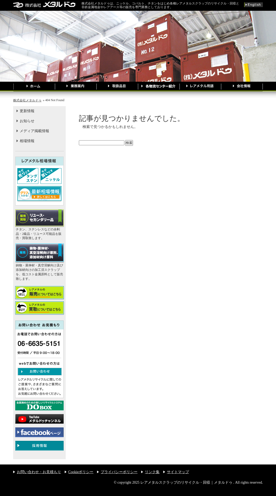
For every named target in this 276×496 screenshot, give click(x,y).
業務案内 (75, 86)
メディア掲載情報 (34, 131)
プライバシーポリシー (119, 472)
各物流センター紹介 (159, 86)
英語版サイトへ (253, 4)
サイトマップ (178, 472)
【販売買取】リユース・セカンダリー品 (39, 218)
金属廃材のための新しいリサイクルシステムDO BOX (39, 405)
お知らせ (27, 121)
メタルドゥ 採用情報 (39, 446)
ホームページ (34, 86)
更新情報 (27, 111)
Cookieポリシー (81, 472)
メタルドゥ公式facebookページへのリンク (39, 432)
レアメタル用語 (200, 86)
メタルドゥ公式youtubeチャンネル (39, 419)
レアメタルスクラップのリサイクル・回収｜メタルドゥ (47, 5)
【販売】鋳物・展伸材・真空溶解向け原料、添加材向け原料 (39, 253)
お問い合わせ (40, 371)
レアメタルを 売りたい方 (39, 293)
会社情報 (242, 86)
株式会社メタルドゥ (27, 100)
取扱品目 (117, 86)
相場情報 (27, 141)
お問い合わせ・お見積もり (39, 472)
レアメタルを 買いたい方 (39, 308)
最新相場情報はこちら (39, 194)
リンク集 (152, 472)
